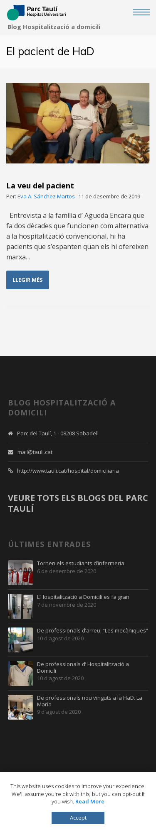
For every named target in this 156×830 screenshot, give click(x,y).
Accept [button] (78, 817)
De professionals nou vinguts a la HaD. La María (89, 701)
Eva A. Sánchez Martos (46, 196)
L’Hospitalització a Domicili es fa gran (83, 597)
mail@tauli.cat (34, 452)
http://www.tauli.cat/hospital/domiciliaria (68, 470)
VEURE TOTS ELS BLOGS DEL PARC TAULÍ (78, 503)
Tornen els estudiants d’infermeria (80, 563)
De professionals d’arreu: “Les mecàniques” (92, 630)
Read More (89, 801)
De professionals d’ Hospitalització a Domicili (83, 667)
